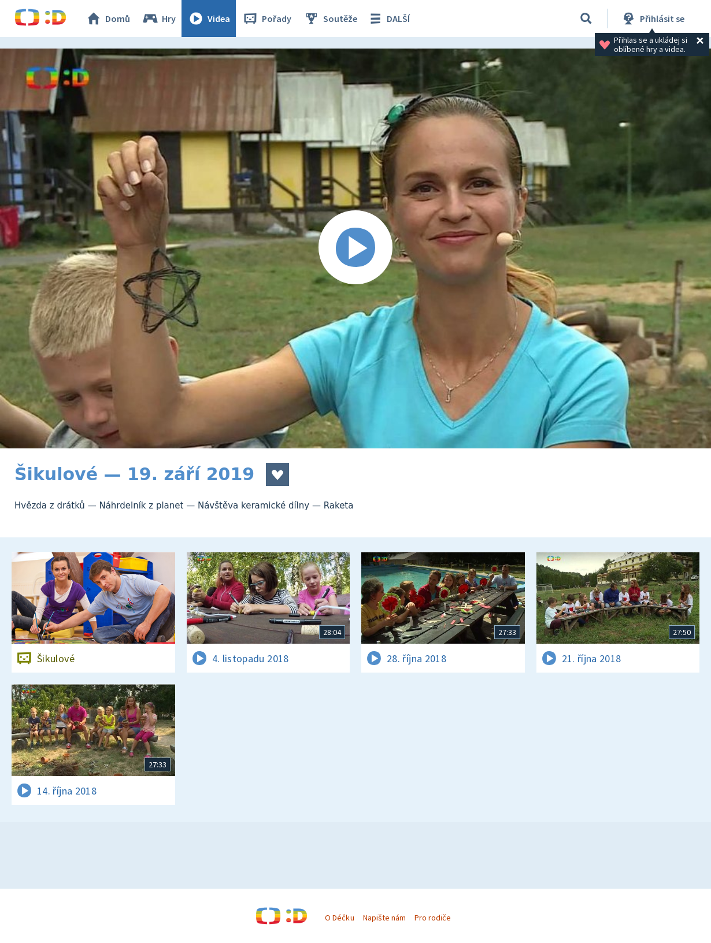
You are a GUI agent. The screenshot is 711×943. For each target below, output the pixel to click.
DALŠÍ (388, 18)
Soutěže (330, 18)
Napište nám (384, 917)
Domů (107, 18)
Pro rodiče (432, 917)
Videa (208, 18)
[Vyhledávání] (586, 18)
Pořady (266, 18)
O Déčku (339, 917)
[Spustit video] (355, 248)
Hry (159, 18)
